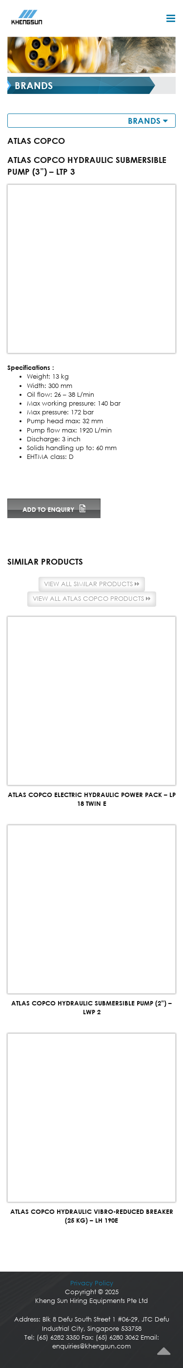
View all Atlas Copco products (92, 598)
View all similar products (92, 584)
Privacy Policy (91, 1283)
